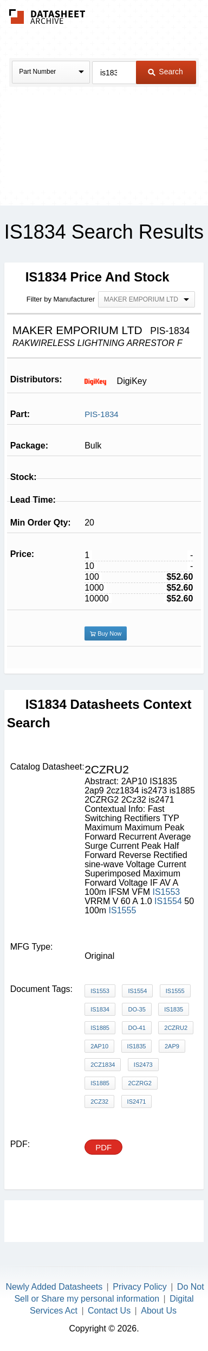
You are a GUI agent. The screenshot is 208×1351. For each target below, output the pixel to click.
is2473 (143, 1064)
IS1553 (166, 892)
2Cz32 (99, 1101)
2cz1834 (102, 1064)
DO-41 (136, 1028)
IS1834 (99, 1009)
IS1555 (122, 910)
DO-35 (136, 1009)
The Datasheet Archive (47, 16)
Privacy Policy (140, 1286)
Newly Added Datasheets (53, 1286)
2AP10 (99, 1046)
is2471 (136, 1101)
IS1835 (173, 1009)
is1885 (99, 1083)
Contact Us (109, 1310)
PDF (103, 1147)
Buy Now (105, 633)
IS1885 (99, 1028)
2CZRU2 (175, 1028)
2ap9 (172, 1046)
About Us (159, 1310)
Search (165, 71)
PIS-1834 (101, 414)
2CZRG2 (139, 1083)
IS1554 (168, 901)
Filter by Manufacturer (61, 299)
